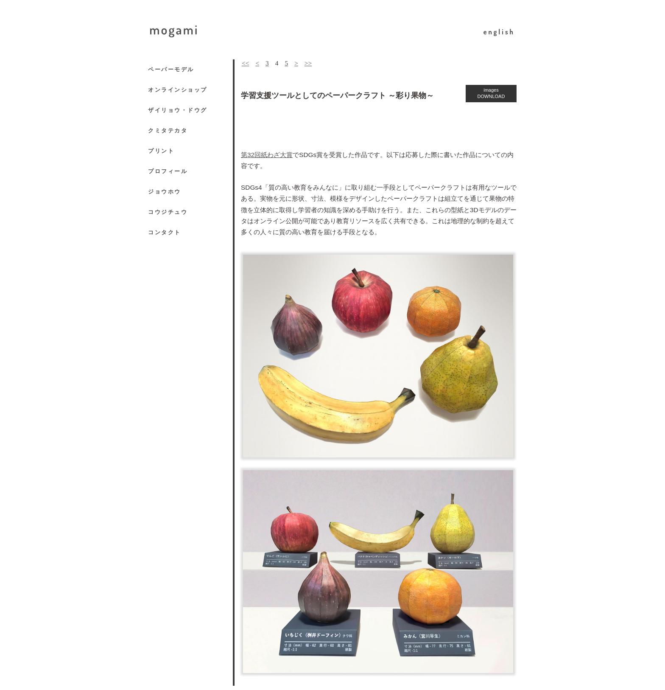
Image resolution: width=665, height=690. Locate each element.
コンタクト (164, 232)
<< (245, 63)
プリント (161, 151)
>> (308, 63)
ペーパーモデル (171, 69)
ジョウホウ (164, 191)
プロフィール (167, 171)
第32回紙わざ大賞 (267, 154)
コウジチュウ (167, 212)
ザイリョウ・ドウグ (177, 110)
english (499, 32)
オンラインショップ (177, 90)
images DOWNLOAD (491, 93)
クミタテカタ (167, 130)
